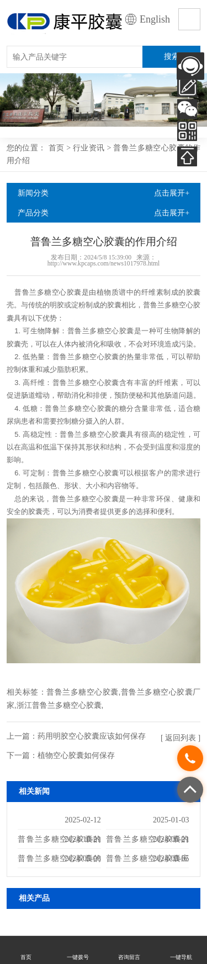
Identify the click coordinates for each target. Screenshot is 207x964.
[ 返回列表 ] (180, 737)
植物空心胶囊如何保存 (76, 755)
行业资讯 (89, 147)
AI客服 (190, 66)
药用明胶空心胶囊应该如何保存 (92, 736)
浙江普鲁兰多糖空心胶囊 (59, 705)
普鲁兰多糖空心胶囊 (82, 691)
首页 (57, 147)
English (155, 19)
